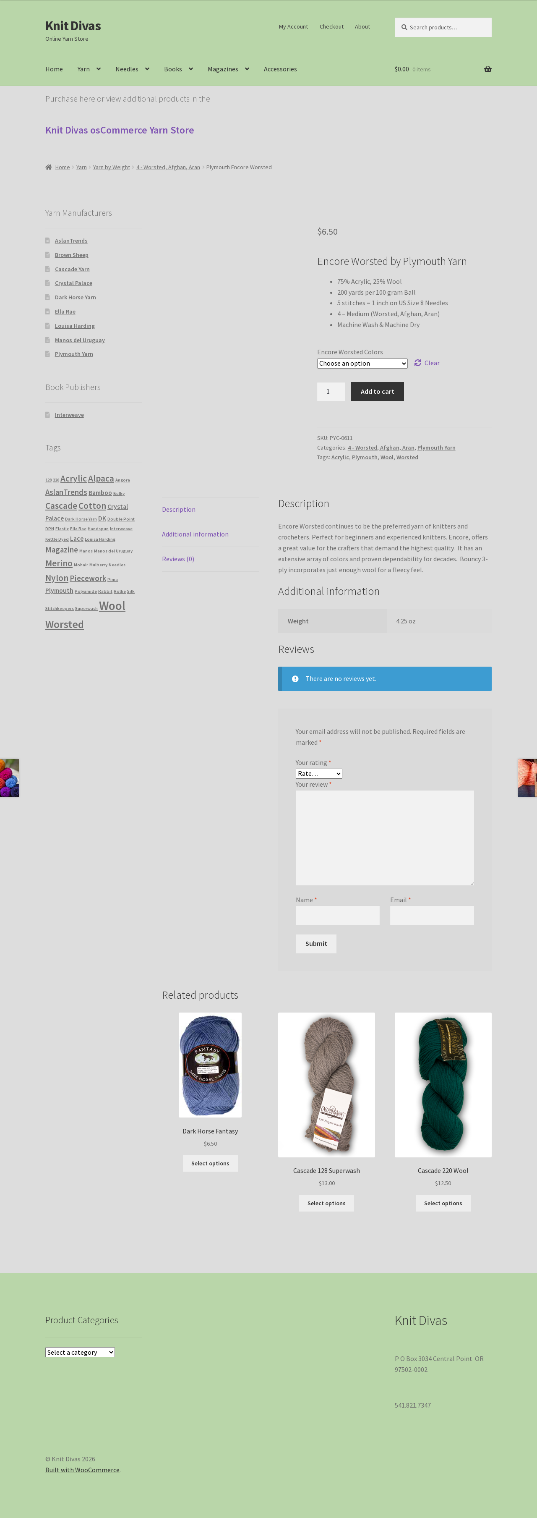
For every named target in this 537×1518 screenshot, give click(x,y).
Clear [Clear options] (432, 363)
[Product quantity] (331, 391)
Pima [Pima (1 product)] (112, 579)
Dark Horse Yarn (75, 297)
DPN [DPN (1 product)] (49, 528)
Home (54, 69)
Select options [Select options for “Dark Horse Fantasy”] (210, 1163)
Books (173, 69)
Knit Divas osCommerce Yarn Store (119, 129)
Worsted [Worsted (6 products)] (64, 624)
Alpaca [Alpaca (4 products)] (101, 478)
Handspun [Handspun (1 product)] (98, 528)
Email (400, 899)
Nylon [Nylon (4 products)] (56, 578)
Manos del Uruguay (80, 340)
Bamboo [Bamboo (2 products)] (100, 493)
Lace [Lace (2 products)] (76, 538)
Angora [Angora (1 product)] (122, 480)
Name (306, 899)
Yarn (84, 69)
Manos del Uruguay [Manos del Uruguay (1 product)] (113, 551)
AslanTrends (71, 240)
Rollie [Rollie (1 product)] (120, 591)
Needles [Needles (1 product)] (117, 565)
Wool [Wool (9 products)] (112, 605)
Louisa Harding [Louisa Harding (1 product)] (100, 539)
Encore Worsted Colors (350, 352)
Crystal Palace (73, 283)
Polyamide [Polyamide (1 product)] (86, 591)
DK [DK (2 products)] (102, 518)
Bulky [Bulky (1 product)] (119, 493)
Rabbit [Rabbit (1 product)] (105, 591)
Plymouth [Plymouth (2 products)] (59, 590)
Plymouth (365, 457)
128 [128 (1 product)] (48, 480)
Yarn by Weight (111, 167)
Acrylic (340, 457)
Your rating (313, 762)
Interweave (69, 415)
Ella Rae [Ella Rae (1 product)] (78, 528)
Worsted (407, 457)
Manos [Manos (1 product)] (86, 551)
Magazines (223, 69)
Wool (387, 457)
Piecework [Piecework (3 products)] (88, 578)
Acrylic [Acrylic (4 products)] (73, 478)
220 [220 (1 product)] (56, 480)
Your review (314, 784)
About (362, 26)
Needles (126, 69)
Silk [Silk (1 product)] (131, 591)
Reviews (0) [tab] (178, 559)
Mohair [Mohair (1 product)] (81, 565)
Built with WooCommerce (82, 1470)
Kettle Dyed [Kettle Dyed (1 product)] (57, 539)
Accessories (280, 69)
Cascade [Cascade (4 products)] (61, 505)
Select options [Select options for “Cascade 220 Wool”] (443, 1203)
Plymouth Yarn (436, 447)
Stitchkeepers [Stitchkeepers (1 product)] (59, 608)
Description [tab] (179, 509)
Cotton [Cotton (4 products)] (92, 505)
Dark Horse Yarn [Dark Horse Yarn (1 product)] (81, 519)
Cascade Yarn (72, 269)
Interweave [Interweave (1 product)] (121, 528)
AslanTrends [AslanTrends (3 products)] (66, 492)
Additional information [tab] (195, 534)
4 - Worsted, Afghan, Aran (168, 167)
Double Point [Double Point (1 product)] (121, 519)
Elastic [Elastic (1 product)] (62, 528)
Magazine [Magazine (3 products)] (61, 550)
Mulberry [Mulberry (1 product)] (98, 565)
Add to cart (377, 391)
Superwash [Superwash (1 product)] (86, 608)
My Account (293, 26)
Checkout (332, 26)
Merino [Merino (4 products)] (59, 563)
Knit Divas (73, 25)
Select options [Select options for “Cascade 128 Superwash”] (327, 1203)
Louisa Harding (75, 326)
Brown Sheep (72, 255)
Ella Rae (65, 311)
